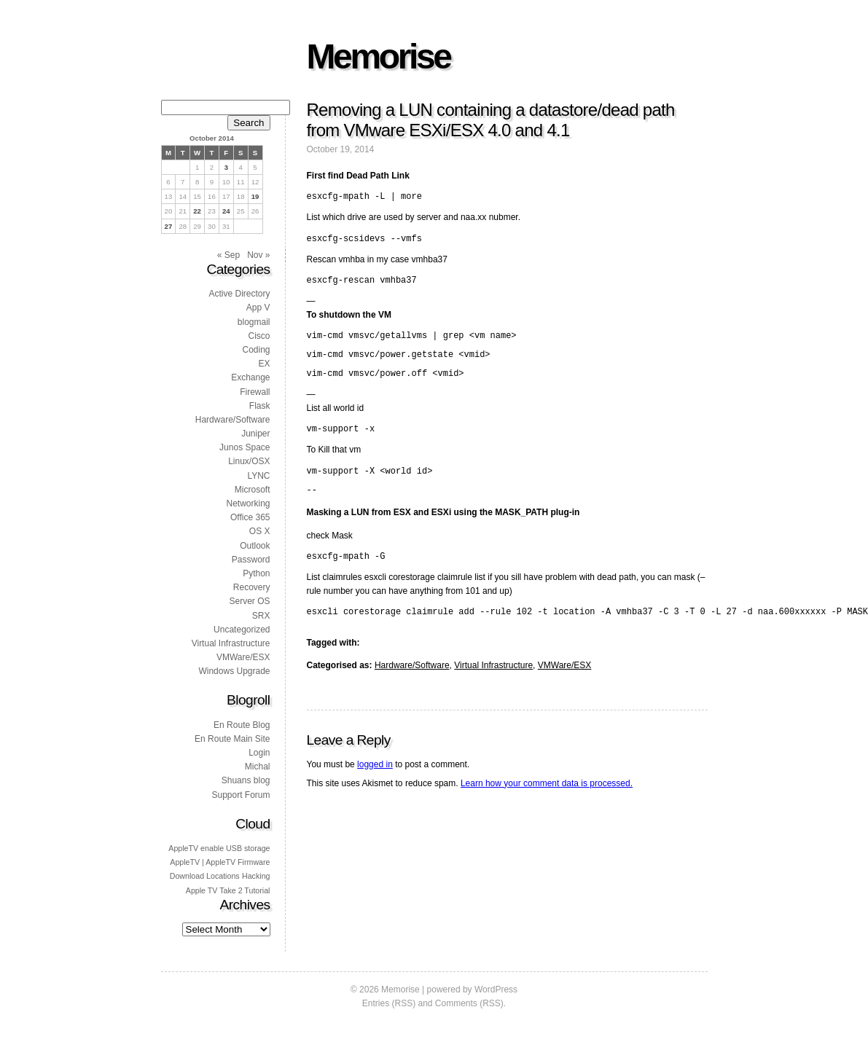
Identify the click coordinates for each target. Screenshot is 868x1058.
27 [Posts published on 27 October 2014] (169, 226)
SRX (261, 616)
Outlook (255, 546)
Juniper (255, 433)
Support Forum (240, 795)
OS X (259, 531)
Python (256, 573)
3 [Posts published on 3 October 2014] (226, 167)
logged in (375, 788)
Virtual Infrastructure (493, 689)
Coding (256, 350)
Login (259, 753)
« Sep (228, 255)
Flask (259, 406)
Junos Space (244, 447)
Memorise (378, 56)
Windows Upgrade (234, 671)
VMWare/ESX (565, 689)
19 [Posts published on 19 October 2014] (255, 196)
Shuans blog (246, 780)
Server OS (249, 601)
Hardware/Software (412, 689)
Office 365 (250, 517)
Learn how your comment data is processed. (547, 807)
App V (258, 307)
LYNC (258, 476)
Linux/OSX (249, 461)
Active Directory (239, 294)
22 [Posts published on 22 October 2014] (197, 211)
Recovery (251, 587)
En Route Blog (242, 725)
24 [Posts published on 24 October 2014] (226, 211)
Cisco (259, 336)
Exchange (250, 377)
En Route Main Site (232, 739)
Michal (257, 766)
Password (251, 560)
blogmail (254, 322)
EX (264, 363)
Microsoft (252, 490)
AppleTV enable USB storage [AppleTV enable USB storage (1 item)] (219, 848)
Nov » (258, 255)
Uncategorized (242, 629)
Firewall (255, 392)
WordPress (495, 989)
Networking (248, 503)
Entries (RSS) (388, 1003)
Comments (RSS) (469, 1003)
